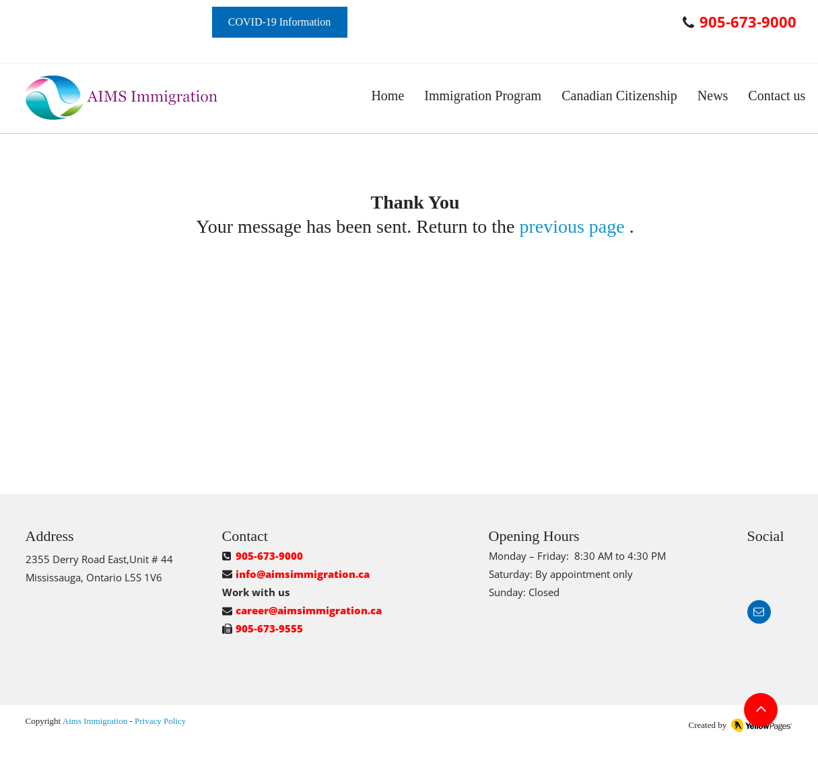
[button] (482, 96)
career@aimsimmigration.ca (309, 610)
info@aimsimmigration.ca (303, 574)
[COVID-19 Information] (279, 22)
